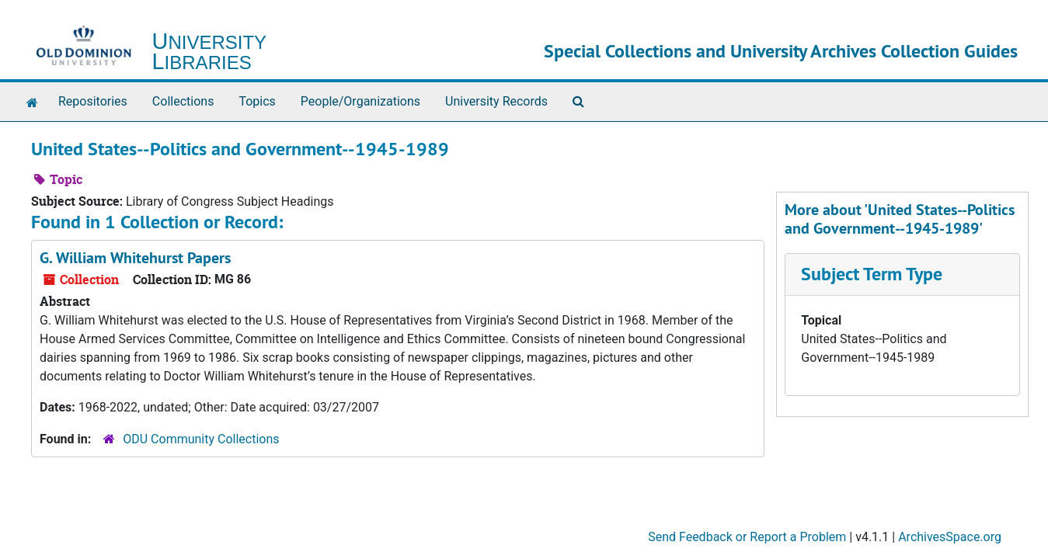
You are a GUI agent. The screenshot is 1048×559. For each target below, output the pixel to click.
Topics (256, 101)
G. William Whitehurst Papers (135, 258)
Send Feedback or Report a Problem (747, 536)
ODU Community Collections (201, 439)
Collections (183, 101)
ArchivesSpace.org (949, 536)
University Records (496, 101)
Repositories (92, 101)
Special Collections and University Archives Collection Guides (781, 51)
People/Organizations (360, 101)
